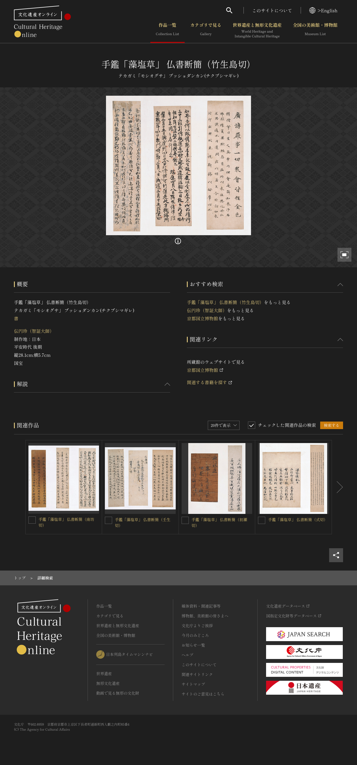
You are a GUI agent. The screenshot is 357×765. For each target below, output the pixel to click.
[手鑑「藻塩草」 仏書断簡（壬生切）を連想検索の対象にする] (108, 520)
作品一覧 (167, 30)
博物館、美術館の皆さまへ (205, 616)
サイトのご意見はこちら (203, 694)
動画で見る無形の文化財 (117, 693)
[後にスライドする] (337, 487)
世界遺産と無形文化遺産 (257, 30)
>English (323, 10)
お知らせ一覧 (193, 645)
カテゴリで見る (205, 30)
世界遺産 (104, 673)
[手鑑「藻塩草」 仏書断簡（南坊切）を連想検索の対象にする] (32, 520)
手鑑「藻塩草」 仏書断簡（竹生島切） (225, 302)
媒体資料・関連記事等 (201, 606)
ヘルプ (187, 655)
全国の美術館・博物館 (315, 30)
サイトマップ (193, 684)
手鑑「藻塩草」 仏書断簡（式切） (298, 519)
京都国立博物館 (202, 318)
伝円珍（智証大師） (34, 331)
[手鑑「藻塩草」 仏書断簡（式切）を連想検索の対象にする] (261, 520)
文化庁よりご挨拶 (197, 625)
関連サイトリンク (197, 674)
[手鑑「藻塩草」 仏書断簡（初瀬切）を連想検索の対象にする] (185, 520)
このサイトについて (272, 10)
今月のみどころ (195, 635)
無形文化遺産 (108, 683)
